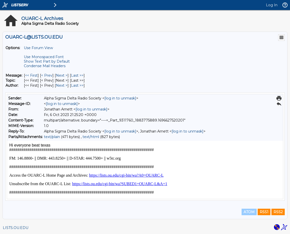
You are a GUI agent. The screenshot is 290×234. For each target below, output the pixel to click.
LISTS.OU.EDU (15, 227)
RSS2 (278, 212)
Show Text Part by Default (47, 61)
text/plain (52, 137)
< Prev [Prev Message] (46, 75)
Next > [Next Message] (61, 75)
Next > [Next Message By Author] (61, 85)
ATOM (249, 212)
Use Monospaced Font (44, 57)
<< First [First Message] (31, 75)
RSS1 (264, 212)
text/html (91, 137)
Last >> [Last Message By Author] (77, 85)
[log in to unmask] (120, 98)
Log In (271, 5)
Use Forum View (38, 48)
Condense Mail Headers (44, 66)
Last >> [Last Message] (77, 75)
